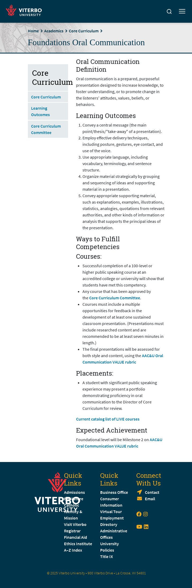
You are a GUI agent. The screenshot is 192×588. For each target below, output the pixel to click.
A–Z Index (73, 550)
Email (150, 498)
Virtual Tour (111, 511)
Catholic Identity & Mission (73, 511)
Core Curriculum (84, 30)
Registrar (72, 530)
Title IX (106, 556)
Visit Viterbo (75, 524)
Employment (112, 518)
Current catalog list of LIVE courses (108, 419)
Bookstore (73, 498)
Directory (109, 524)
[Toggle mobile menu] (182, 11)
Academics (53, 30)
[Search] (169, 11)
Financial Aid (75, 537)
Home (33, 30)
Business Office (114, 492)
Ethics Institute (78, 543)
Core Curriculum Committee (114, 297)
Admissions (74, 492)
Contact (152, 492)
